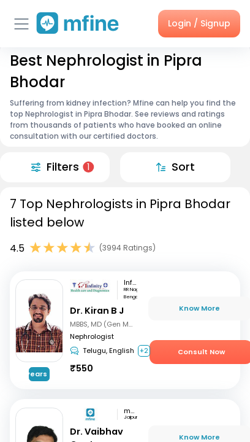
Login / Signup (199, 23)
